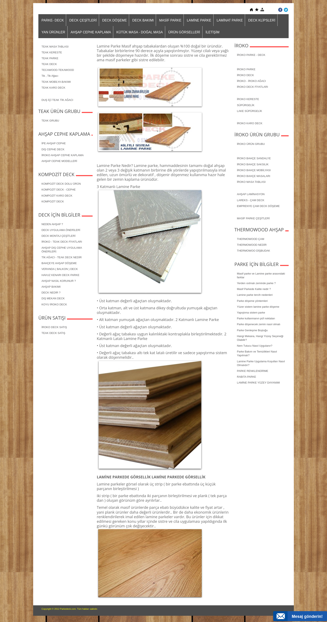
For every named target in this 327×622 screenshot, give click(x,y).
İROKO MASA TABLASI (251, 181)
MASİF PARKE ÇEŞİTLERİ (253, 218)
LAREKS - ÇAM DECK (250, 200)
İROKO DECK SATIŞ (54, 327)
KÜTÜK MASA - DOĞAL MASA (139, 32)
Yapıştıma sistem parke (251, 312)
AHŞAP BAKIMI (51, 286)
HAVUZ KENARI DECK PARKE (60, 275)
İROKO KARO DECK (249, 123)
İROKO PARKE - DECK (251, 54)
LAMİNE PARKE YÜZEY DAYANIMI (258, 382)
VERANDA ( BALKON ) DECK (60, 269)
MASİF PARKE (170, 20)
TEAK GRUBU (50, 120)
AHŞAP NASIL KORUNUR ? (59, 280)
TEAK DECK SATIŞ (53, 333)
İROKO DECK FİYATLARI (252, 86)
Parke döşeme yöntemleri (252, 300)
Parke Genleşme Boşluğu (252, 330)
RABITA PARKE (246, 376)
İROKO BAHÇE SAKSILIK (253, 164)
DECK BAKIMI (143, 20)
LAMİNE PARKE (199, 20)
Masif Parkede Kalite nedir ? (254, 289)
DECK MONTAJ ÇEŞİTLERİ (58, 235)
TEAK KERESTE (52, 52)
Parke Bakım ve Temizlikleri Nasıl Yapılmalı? (257, 353)
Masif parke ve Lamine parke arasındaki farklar (261, 275)
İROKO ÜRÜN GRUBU (251, 143)
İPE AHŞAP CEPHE (54, 143)
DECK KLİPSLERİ (261, 20)
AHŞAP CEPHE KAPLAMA (91, 32)
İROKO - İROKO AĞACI (251, 81)
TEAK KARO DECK (53, 87)
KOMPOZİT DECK (53, 201)
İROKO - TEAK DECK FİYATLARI (62, 241)
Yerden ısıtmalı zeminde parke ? (256, 283)
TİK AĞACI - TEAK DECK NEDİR (62, 257)
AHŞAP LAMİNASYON (251, 194)
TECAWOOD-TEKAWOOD (58, 69)
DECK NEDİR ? (51, 292)
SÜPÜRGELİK (245, 105)
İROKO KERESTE (248, 99)
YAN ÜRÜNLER (53, 32)
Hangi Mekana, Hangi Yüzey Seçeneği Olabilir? (260, 338)
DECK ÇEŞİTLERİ (83, 20)
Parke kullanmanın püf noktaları (256, 318)
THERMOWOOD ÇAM (250, 239)
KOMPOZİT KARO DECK (57, 195)
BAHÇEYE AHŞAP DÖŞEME (59, 263)
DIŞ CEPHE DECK (53, 149)
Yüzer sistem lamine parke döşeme (258, 306)
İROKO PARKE (246, 69)
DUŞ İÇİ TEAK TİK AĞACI (57, 100)
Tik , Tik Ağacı (50, 75)
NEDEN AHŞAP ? (52, 224)
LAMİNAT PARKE (230, 20)
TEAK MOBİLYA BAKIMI (56, 81)
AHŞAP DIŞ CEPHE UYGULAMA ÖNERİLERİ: (62, 249)
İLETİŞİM (213, 32)
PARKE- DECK (53, 20)
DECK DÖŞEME (114, 20)
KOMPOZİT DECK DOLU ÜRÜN (61, 183)
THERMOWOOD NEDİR (252, 244)
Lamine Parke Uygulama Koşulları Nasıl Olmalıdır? (261, 363)
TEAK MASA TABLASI (55, 46)
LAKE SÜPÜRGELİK (249, 111)
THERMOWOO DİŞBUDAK (253, 250)
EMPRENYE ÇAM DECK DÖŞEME (258, 206)
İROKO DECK (245, 75)
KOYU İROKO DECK (54, 304)
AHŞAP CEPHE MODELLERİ (59, 161)
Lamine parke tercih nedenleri (255, 294)
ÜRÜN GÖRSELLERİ (184, 32)
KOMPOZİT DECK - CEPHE (59, 189)
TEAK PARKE (50, 58)
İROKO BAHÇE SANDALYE (254, 158)
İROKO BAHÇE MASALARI (253, 176)
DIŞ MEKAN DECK (53, 298)
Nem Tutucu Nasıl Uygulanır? (254, 345)
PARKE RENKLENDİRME (252, 370)
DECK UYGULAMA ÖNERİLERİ (61, 230)
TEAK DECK (49, 64)
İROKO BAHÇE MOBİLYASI (254, 170)
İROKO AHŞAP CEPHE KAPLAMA (63, 155)
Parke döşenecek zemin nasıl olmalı (258, 324)
